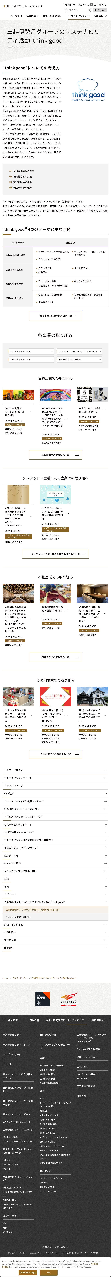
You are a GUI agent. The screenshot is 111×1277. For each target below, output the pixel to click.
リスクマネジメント (48, 1191)
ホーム (5, 978)
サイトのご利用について (71, 1253)
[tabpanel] (55, 1132)
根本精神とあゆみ (10, 1137)
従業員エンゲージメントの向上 (53, 1146)
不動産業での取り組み (20, 359)
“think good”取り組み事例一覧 (55, 315)
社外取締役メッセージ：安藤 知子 (18, 1089)
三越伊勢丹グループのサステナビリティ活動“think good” (54, 978)
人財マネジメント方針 (49, 1115)
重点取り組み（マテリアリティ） (18, 1178)
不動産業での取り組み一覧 (55, 657)
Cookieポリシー (36, 1253)
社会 (5, 1227)
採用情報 (96, 1020)
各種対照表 (82, 1066)
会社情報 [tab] (13, 1020)
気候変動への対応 (47, 1070)
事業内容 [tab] (34, 1020)
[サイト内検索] (78, 10)
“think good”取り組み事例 (88, 1049)
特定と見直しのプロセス (13, 1187)
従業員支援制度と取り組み (51, 1163)
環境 (5, 1223)
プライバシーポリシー (17, 1253)
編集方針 (81, 1096)
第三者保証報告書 (86, 1086)
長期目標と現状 (9, 1200)
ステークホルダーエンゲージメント (18, 1141)
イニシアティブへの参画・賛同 (55, 1046)
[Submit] (90, 10)
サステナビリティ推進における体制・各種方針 (18, 1150)
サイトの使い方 (91, 1253)
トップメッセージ (12, 1054)
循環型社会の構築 (47, 1074)
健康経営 (43, 1110)
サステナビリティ (13, 770)
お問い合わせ (69, 4)
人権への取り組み (47, 1119)
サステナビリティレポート (16, 1114)
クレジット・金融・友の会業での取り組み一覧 (55, 554)
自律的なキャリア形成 (49, 1150)
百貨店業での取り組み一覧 (55, 455)
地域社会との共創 (47, 1128)
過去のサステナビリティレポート (17, 1122)
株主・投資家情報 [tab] (55, 1020)
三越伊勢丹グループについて (18, 1129)
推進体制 (6, 1160)
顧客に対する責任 (47, 1141)
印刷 (104, 4)
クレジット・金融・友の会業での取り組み (78, 351)
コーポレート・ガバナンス (51, 1178)
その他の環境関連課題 (49, 1083)
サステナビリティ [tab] (76, 1020)
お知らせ (46, 1247)
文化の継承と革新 (47, 1132)
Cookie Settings (52, 1253)
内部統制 (43, 1182)
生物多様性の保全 (47, 1078)
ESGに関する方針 (10, 1164)
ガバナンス (7, 1232)
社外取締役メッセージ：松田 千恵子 (18, 1102)
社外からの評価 (48, 1034)
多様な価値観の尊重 (48, 1124)
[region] (55, 1267)
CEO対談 (7, 1064)
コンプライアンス (47, 1187)
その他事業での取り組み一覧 (55, 754)
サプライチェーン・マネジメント (54, 1137)
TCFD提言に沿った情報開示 (51, 1065)
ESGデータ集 (10, 1215)
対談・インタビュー (87, 1056)
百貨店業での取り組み (20, 351)
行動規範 (6, 1169)
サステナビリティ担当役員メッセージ (18, 1076)
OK (48, 1272)
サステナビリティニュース (16, 1044)
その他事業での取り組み (70, 359)
